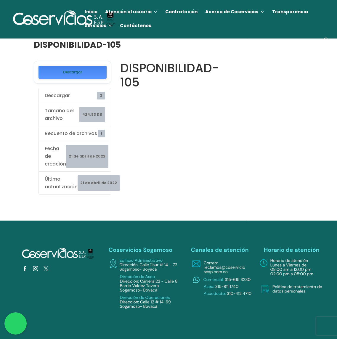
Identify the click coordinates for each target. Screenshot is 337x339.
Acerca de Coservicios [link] (232, 12)
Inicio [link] (91, 12)
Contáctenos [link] (135, 26)
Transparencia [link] (290, 12)
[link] (64, 18)
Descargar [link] (72, 72)
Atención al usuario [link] (128, 12)
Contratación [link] (181, 12)
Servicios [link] (95, 26)
